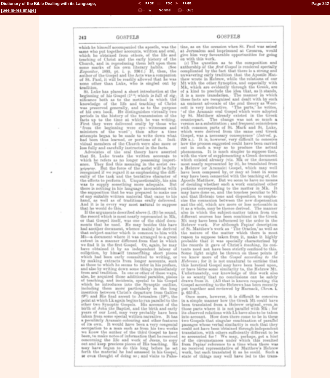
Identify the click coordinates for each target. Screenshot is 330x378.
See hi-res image (18, 10)
